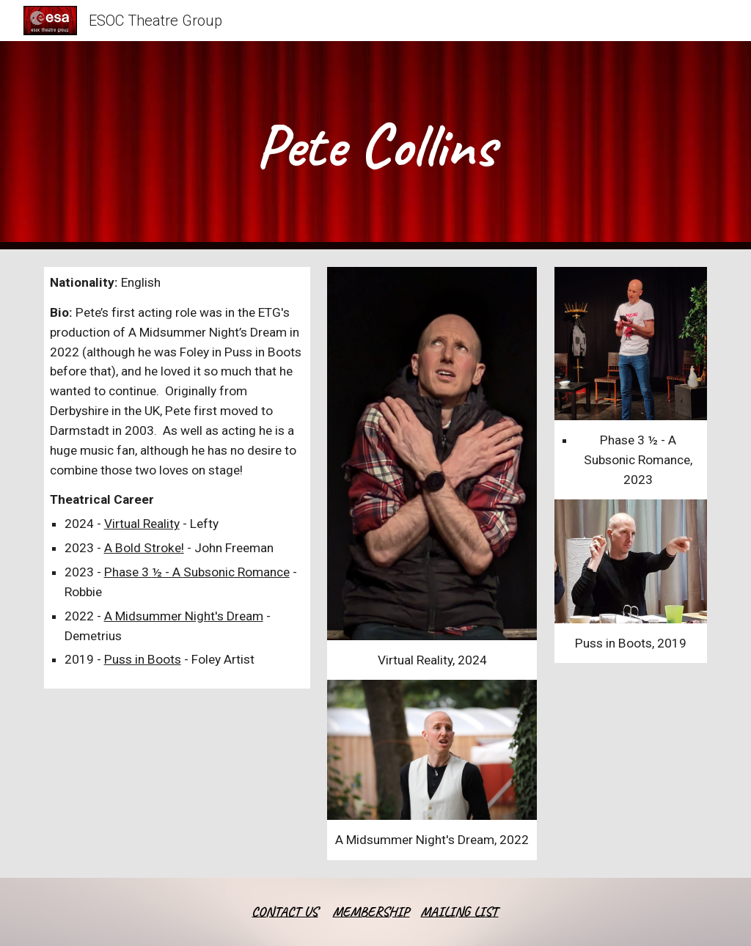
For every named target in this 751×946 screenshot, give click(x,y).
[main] (375, 145)
